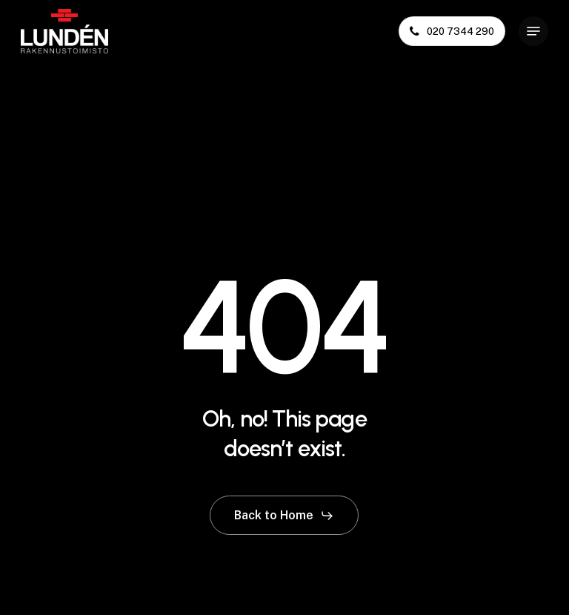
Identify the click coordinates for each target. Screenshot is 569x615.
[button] (533, 31)
